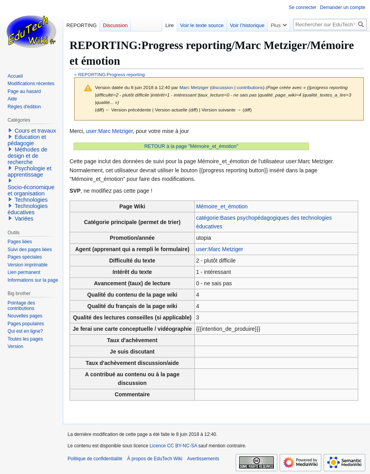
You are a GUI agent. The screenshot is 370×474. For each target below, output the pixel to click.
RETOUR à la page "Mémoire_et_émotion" (191, 146)
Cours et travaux (35, 131)
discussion (222, 87)
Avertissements (203, 458)
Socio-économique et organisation (30, 190)
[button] (10, 130)
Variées (24, 218)
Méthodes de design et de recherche (27, 155)
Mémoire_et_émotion (222, 206)
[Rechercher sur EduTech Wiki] (330, 24)
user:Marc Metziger (109, 131)
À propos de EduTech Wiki (154, 458)
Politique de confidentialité (95, 458)
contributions (250, 87)
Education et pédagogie (26, 140)
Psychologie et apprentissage (29, 171)
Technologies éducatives (27, 209)
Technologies (31, 200)
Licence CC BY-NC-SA (173, 445)
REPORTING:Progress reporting (111, 74)
